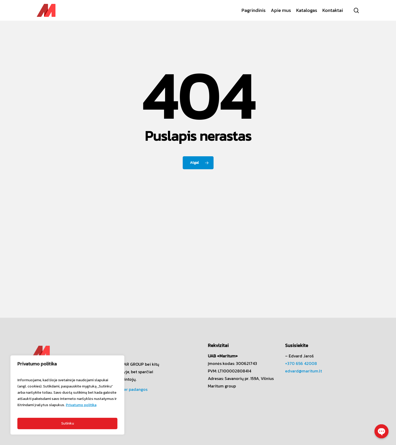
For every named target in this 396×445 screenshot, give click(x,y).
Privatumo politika (81, 405)
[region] (67, 395)
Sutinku (67, 423)
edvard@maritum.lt (303, 371)
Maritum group (222, 386)
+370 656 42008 (301, 363)
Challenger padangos (127, 389)
